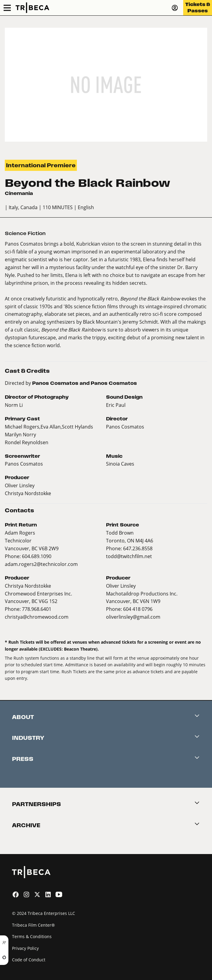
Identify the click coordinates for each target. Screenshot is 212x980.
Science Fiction (25, 233)
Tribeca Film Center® (33, 925)
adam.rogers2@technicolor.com (41, 564)
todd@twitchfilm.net (129, 556)
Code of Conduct (28, 960)
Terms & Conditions (32, 936)
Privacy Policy (25, 948)
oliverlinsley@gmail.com (133, 617)
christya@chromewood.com (36, 617)
